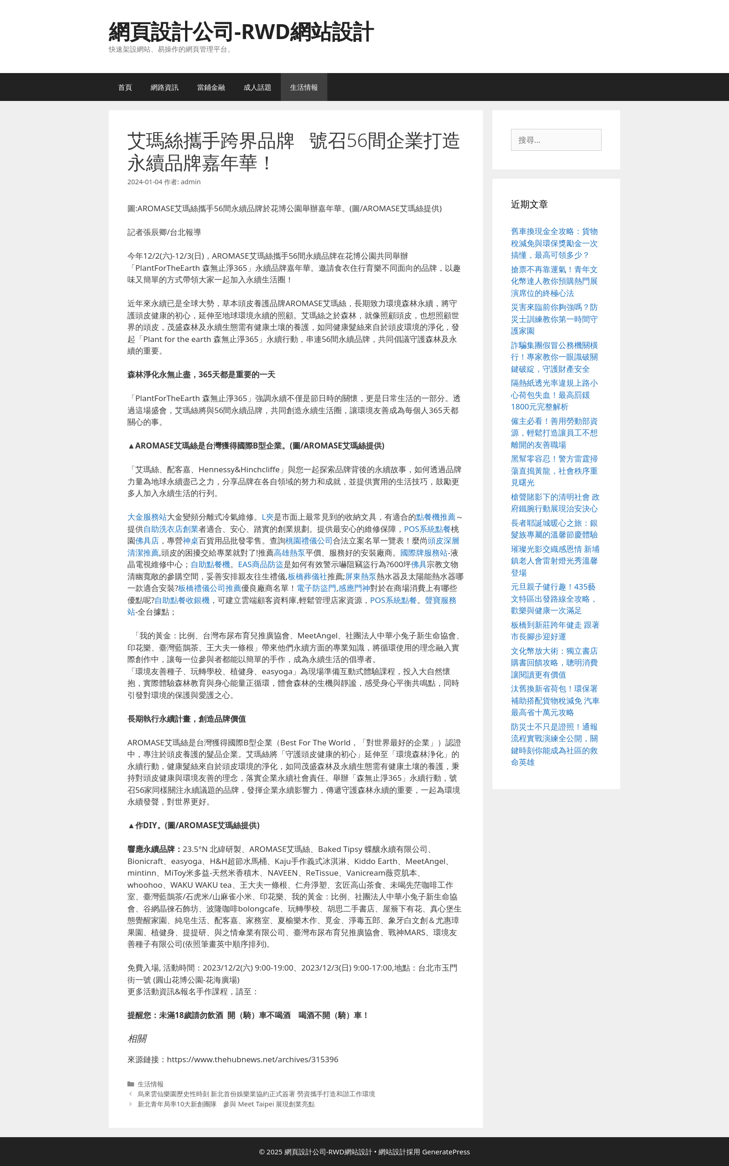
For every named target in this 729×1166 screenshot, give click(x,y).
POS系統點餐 (427, 528)
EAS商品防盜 (261, 564)
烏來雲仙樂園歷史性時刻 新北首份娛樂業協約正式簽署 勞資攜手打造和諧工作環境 (257, 1093)
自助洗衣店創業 (171, 528)
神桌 (191, 540)
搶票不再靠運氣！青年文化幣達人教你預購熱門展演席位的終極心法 (554, 281)
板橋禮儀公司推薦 (209, 588)
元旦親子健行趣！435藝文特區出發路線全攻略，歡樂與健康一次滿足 (554, 598)
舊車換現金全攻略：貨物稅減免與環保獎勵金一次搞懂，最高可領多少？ (554, 243)
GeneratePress (446, 1151)
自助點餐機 (210, 564)
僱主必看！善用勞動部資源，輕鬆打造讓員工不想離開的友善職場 (554, 432)
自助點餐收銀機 (182, 600)
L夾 (268, 516)
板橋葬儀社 (307, 576)
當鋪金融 (211, 87)
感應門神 (354, 588)
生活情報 (304, 87)
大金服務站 (147, 516)
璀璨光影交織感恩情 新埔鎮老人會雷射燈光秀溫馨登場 (555, 560)
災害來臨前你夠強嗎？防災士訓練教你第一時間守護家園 (554, 319)
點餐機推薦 (436, 516)
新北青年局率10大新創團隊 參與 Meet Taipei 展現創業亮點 (226, 1103)
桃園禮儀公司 (309, 540)
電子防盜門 (316, 588)
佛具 (419, 564)
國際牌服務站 (424, 552)
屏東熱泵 (361, 576)
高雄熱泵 (289, 552)
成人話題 (258, 87)
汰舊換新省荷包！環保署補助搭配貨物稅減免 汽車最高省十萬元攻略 (555, 700)
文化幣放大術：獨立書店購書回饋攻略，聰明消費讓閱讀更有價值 (554, 662)
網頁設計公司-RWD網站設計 (241, 31)
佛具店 (147, 540)
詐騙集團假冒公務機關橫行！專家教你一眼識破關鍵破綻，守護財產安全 (554, 357)
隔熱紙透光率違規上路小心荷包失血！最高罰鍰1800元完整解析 (554, 394)
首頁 (125, 87)
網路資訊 (165, 87)
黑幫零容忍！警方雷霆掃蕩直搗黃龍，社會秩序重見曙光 (554, 470)
